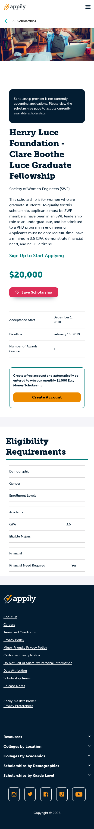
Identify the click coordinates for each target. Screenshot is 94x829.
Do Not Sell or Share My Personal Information (37, 663)
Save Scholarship (34, 292)
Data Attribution (15, 671)
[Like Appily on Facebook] (46, 794)
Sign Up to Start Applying (36, 255)
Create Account (47, 397)
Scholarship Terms (17, 678)
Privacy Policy (13, 640)
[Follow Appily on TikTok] (62, 794)
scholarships (23, 108)
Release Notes (14, 686)
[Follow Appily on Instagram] (14, 794)
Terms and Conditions (19, 632)
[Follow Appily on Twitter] (30, 794)
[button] (19, 292)
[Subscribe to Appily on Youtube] (79, 794)
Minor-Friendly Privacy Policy (25, 648)
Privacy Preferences (18, 706)
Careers (9, 625)
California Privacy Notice (21, 655)
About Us (10, 617)
